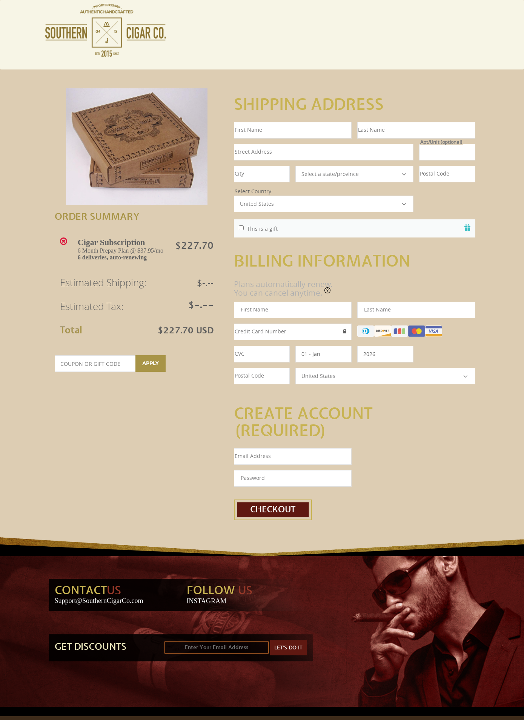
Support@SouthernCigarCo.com (99, 600)
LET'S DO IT (288, 647)
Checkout (272, 509)
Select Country (323, 192)
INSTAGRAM (207, 601)
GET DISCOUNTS (90, 647)
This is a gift (262, 228)
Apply (150, 363)
